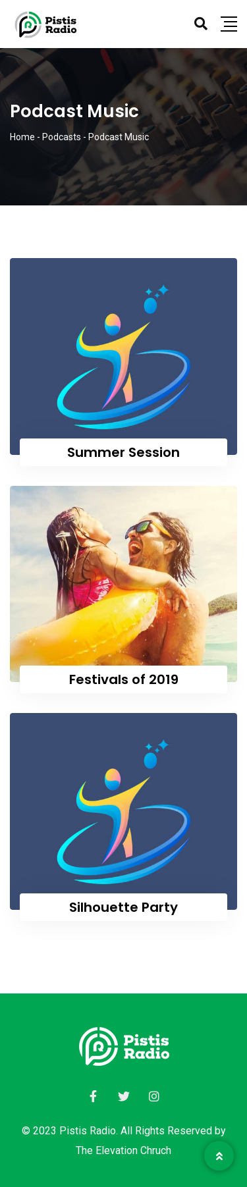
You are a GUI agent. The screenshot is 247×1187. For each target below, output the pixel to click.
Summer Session (123, 452)
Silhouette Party (123, 907)
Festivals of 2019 (123, 679)
